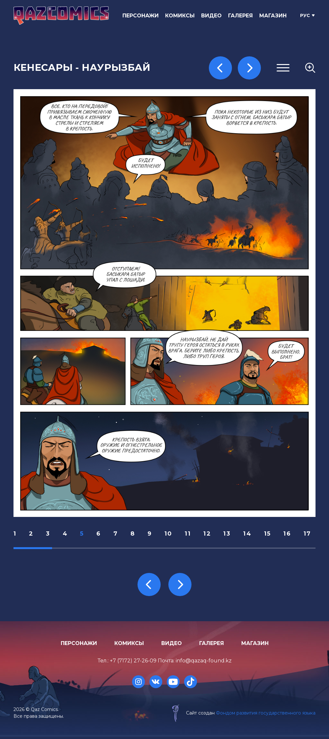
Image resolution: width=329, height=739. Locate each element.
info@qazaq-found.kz (204, 663)
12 (210, 534)
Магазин (274, 16)
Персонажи (142, 16)
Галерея (241, 16)
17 (312, 534)
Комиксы (181, 16)
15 (271, 534)
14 (251, 534)
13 (230, 534)
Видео (212, 16)
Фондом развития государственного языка (266, 715)
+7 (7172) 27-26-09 (133, 663)
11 (191, 534)
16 (291, 534)
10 (171, 534)
